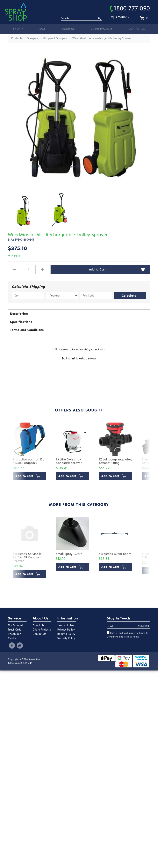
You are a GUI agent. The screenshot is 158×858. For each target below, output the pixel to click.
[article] (29, 452)
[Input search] (81, 18)
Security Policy (66, 638)
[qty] (28, 295)
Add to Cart (117, 269)
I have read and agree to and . (127, 634)
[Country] (62, 295)
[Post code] (96, 295)
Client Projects (101, 29)
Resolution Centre (14, 636)
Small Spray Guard (69, 554)
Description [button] (19, 314)
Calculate (129, 296)
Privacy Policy (66, 629)
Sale (42, 29)
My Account (119, 17)
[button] (79, 358)
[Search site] (99, 18)
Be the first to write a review (79, 358)
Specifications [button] (21, 322)
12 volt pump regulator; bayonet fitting (115, 461)
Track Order (15, 629)
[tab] (79, 313)
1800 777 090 (130, 8)
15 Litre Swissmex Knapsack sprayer (69, 461)
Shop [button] (17, 29)
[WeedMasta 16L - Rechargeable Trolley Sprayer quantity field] (29, 269)
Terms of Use (65, 625)
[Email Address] (122, 626)
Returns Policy (66, 634)
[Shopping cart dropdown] (144, 18)
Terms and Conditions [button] (27, 330)
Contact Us (137, 29)
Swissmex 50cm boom (115, 554)
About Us (68, 29)
